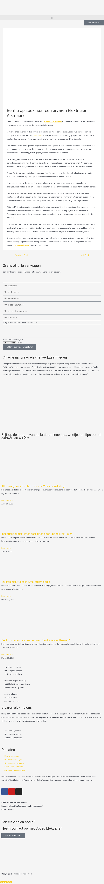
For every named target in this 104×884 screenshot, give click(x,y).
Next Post (86, 255)
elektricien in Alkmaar (53, 122)
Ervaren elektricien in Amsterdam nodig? (26, 582)
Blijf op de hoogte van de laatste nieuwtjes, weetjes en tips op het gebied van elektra (51, 436)
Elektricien (38, 135)
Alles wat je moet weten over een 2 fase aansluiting (33, 486)
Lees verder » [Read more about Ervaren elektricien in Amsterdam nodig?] (6, 596)
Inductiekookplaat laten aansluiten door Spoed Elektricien (36, 534)
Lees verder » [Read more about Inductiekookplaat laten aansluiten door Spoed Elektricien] (6, 548)
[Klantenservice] (6, 882)
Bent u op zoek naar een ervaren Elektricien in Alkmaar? (35, 640)
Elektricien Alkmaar (21, 245)
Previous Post (20, 255)
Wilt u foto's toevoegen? (13, 339)
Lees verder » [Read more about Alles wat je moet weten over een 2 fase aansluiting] (6, 500)
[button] (52, 17)
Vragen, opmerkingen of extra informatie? (20, 322)
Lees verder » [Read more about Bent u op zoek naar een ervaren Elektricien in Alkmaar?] (6, 654)
